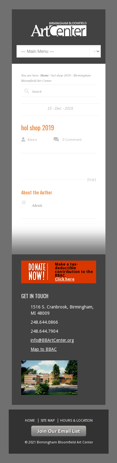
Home (44, 75)
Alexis (32, 140)
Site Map (48, 421)
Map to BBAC (44, 349)
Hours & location (76, 421)
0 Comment (72, 140)
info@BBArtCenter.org (52, 340)
